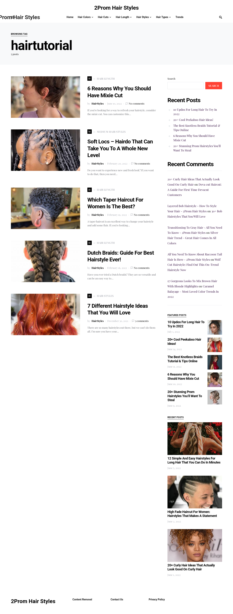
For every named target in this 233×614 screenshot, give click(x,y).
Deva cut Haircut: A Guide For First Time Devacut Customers (194, 189)
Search (171, 78)
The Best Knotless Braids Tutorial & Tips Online (196, 128)
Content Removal (82, 599)
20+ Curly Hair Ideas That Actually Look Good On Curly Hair (191, 567)
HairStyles (98, 103)
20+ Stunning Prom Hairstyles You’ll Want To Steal (197, 148)
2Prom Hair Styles (116, 8)
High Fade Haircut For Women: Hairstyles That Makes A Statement (192, 514)
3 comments (142, 321)
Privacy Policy (157, 599)
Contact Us (117, 599)
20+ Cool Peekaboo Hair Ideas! (193, 120)
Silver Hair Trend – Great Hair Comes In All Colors (192, 238)
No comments (136, 103)
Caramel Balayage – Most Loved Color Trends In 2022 (193, 291)
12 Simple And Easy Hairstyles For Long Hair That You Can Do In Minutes (193, 460)
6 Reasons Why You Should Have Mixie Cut (194, 138)
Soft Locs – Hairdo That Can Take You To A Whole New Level (120, 148)
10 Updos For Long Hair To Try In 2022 (195, 112)
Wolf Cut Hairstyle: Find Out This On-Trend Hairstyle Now (193, 265)
